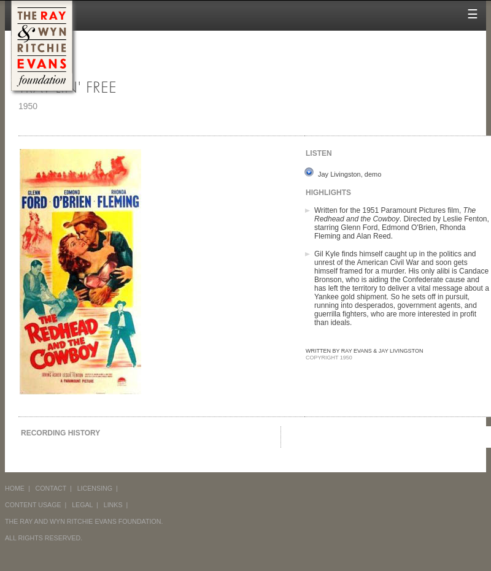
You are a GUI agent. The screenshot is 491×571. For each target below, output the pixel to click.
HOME (15, 488)
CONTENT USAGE (33, 504)
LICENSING (94, 488)
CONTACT (51, 488)
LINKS (113, 504)
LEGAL (82, 504)
